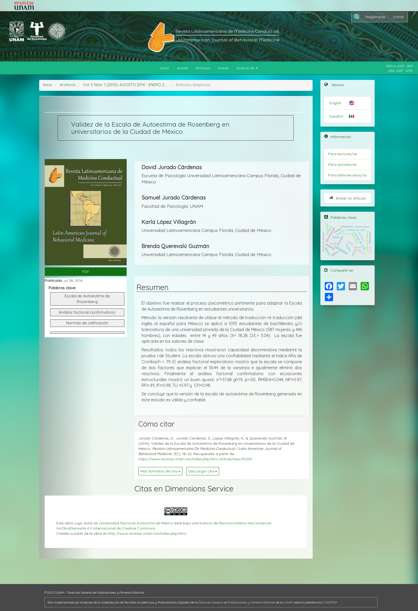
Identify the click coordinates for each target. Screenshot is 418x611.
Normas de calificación (87, 322)
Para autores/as (342, 164)
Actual (182, 68)
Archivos (202, 68)
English (335, 103)
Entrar (398, 17)
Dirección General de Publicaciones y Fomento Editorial (236, 602)
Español (336, 116)
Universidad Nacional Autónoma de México (136, 523)
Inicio (164, 68)
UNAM (288, 602)
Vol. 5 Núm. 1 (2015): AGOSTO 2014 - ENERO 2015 (126, 84)
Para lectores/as (342, 154)
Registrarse (375, 17)
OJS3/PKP (329, 602)
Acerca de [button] (247, 68)
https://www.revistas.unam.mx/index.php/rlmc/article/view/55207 (195, 459)
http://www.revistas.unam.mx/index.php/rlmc (147, 533)
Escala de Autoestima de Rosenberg (87, 298)
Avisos (223, 68)
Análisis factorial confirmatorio (87, 312)
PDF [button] (85, 271)
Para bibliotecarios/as (347, 175)
